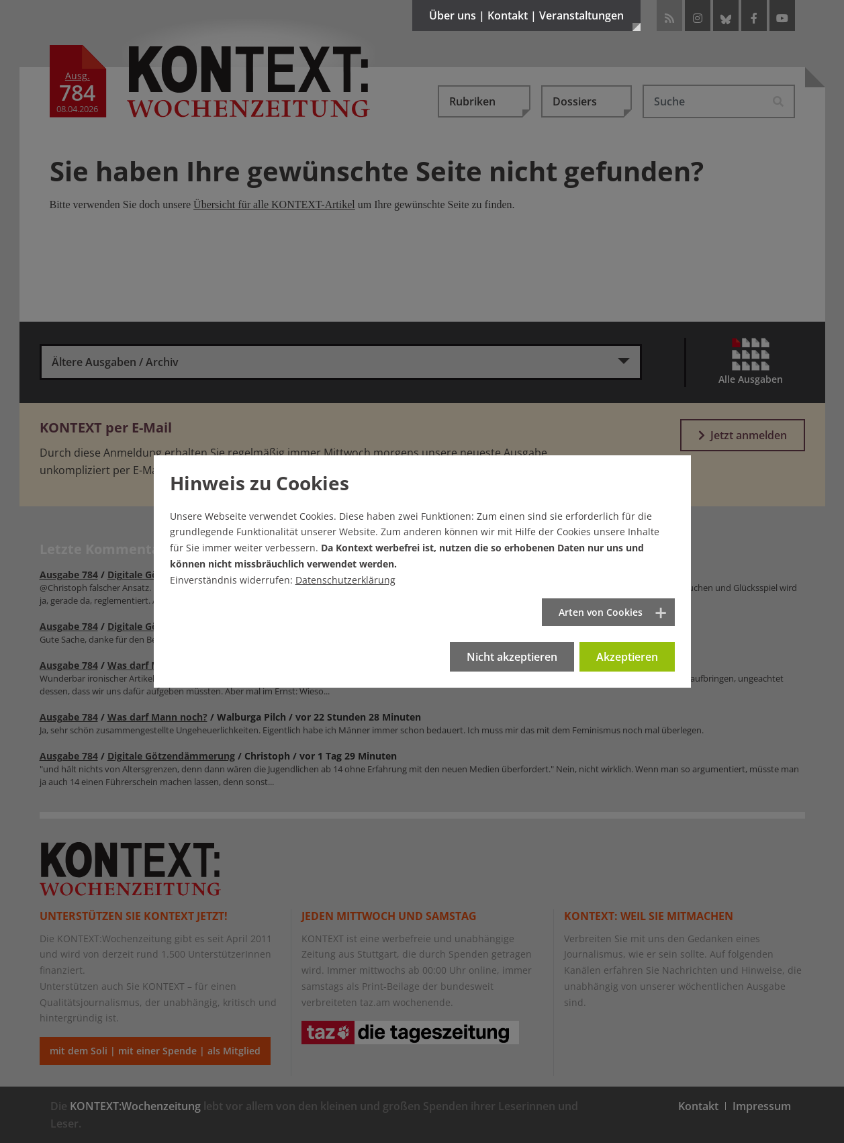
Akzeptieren (627, 656)
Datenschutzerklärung (345, 580)
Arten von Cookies (601, 612)
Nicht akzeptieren (512, 656)
